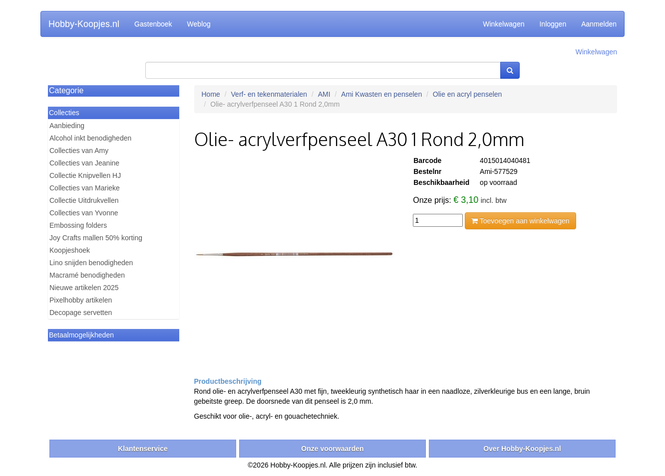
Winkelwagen (503, 24)
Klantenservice (143, 449)
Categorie (66, 90)
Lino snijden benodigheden (91, 263)
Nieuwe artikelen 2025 (84, 288)
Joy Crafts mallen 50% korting (95, 238)
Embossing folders (78, 225)
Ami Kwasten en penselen (381, 94)
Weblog (199, 24)
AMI (324, 94)
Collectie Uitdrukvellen (84, 200)
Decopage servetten (80, 313)
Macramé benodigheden (87, 275)
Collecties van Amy (78, 151)
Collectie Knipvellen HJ (85, 175)
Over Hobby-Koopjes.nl (522, 449)
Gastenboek (153, 24)
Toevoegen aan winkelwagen (520, 221)
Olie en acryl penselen (467, 94)
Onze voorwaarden (332, 449)
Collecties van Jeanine (84, 163)
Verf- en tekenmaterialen (269, 94)
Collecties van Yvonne (83, 213)
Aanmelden (599, 24)
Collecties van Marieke (84, 188)
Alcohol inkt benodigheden (90, 138)
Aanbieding (66, 126)
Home (211, 94)
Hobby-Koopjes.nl (83, 24)
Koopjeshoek (69, 250)
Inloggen (552, 24)
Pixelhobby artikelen (80, 300)
